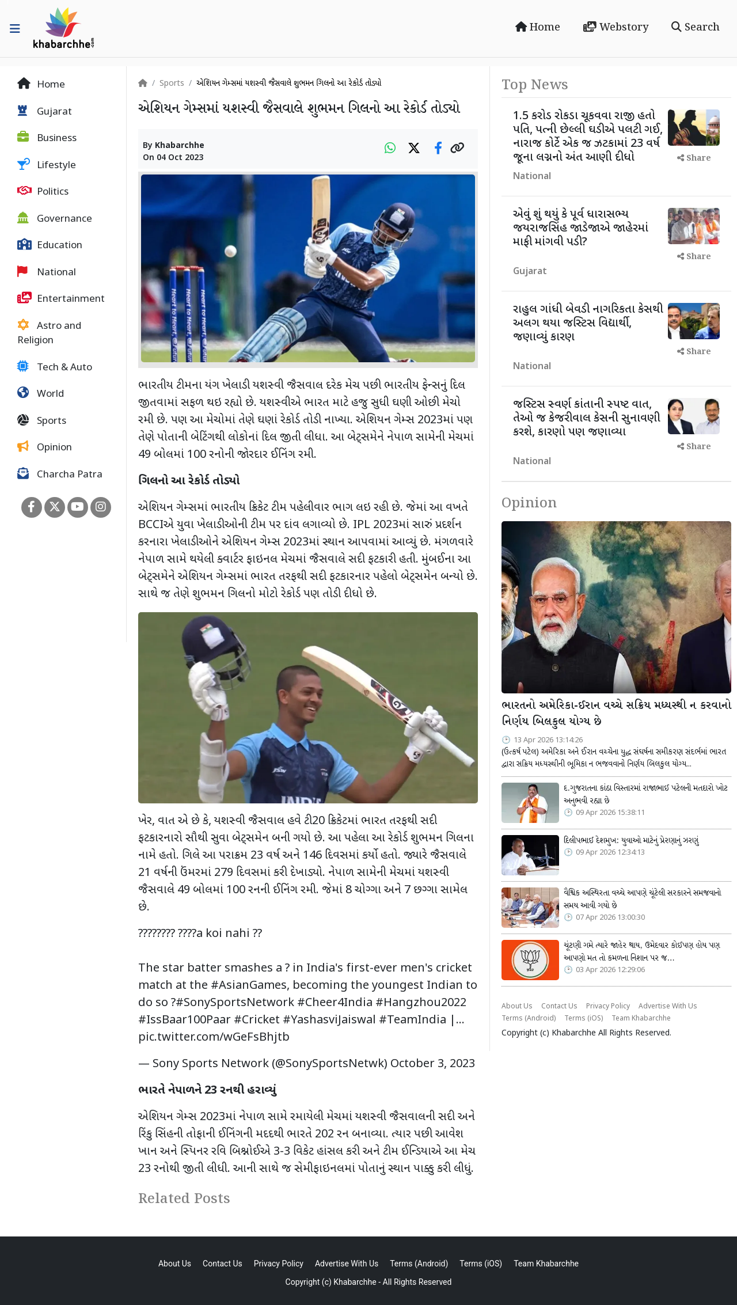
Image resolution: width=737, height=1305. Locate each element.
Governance (54, 219)
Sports (41, 421)
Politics (43, 192)
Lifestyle (46, 165)
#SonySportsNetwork (235, 1003)
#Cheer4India (335, 1003)
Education (49, 245)
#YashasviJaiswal (329, 1020)
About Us (517, 1006)
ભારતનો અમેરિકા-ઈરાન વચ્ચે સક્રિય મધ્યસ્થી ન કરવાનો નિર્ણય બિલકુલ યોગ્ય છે (616, 714)
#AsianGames (249, 985)
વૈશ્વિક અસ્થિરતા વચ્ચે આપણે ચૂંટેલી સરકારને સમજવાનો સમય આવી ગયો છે (642, 899)
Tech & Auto (54, 367)
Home (537, 27)
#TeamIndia (412, 1020)
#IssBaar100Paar (184, 1020)
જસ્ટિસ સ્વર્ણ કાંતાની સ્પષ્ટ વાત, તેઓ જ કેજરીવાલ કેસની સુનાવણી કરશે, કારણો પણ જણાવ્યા (586, 418)
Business (47, 138)
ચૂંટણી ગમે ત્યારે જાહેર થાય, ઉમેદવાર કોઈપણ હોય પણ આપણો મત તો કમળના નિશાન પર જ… (642, 952)
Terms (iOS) (583, 1018)
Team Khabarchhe (641, 1018)
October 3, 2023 (432, 1064)
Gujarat (44, 112)
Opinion (44, 447)
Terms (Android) (529, 1018)
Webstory (615, 27)
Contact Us (559, 1006)
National (46, 272)
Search (695, 27)
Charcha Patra (59, 474)
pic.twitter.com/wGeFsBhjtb (214, 1037)
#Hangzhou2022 (420, 1003)
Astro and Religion (49, 333)
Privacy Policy (608, 1006)
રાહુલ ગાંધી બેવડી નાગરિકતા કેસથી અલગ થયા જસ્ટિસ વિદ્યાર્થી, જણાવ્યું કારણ (588, 323)
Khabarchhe (179, 146)
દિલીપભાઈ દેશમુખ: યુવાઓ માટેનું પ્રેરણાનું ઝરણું (631, 841)
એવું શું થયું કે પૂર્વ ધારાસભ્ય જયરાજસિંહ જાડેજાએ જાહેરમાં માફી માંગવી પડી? (580, 228)
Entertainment (61, 299)
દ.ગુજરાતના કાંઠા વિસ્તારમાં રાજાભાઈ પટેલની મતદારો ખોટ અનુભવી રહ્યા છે (646, 795)
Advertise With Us (668, 1006)
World (40, 394)
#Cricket (257, 1020)
